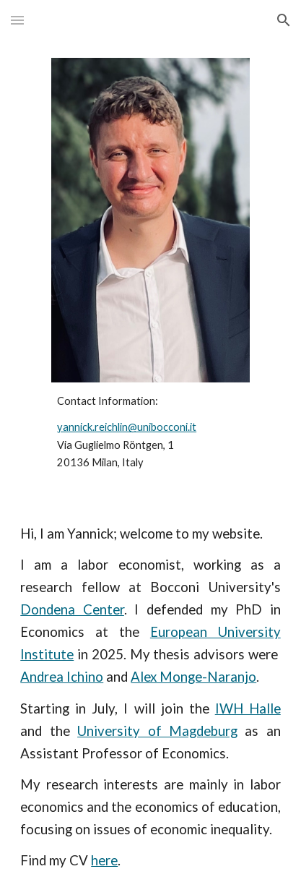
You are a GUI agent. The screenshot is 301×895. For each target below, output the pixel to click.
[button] (17, 20)
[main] (150, 432)
